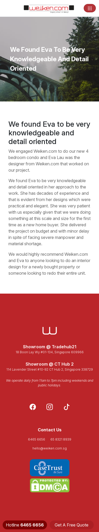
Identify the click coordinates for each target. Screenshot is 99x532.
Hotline (25, 525)
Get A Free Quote (71, 525)
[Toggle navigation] (90, 8)
